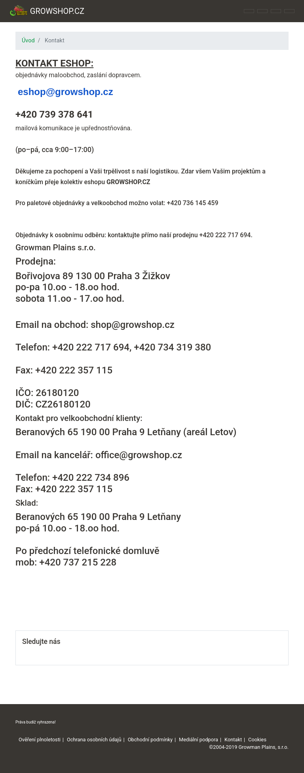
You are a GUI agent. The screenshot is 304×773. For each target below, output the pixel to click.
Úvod (28, 40)
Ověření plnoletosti (40, 740)
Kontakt (233, 740)
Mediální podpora (198, 740)
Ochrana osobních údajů (94, 740)
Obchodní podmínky (150, 740)
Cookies (257, 740)
